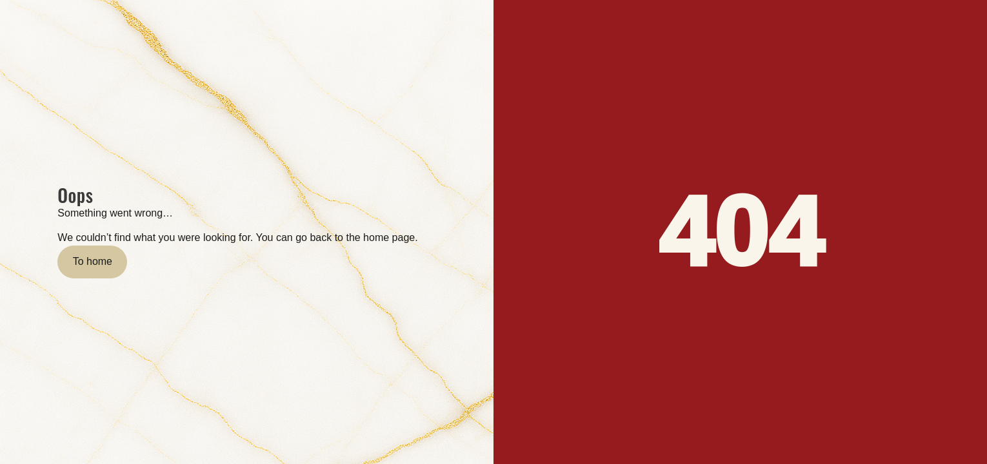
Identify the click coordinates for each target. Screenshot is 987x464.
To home (92, 261)
